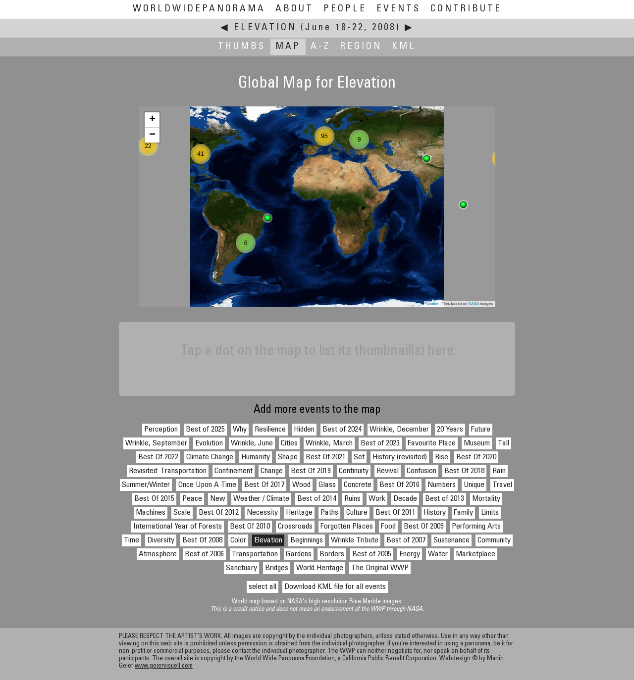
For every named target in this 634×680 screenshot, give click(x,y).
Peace (192, 499)
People (345, 9)
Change (272, 471)
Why (240, 430)
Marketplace (475, 554)
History (434, 513)
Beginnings (306, 540)
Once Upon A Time (207, 485)
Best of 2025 (205, 430)
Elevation (265, 28)
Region (361, 46)
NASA (474, 303)
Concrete (357, 485)
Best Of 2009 (424, 527)
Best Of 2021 (326, 457)
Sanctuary (241, 568)
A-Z (320, 46)
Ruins (352, 499)
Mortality (486, 499)
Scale (182, 513)
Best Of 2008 (202, 540)
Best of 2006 (204, 554)
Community (494, 540)
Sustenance (451, 540)
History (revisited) (399, 457)
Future (480, 430)
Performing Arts (476, 527)
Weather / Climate (261, 499)
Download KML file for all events (335, 587)
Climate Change (209, 457)
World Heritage (319, 568)
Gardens (299, 554)
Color (238, 540)
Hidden (304, 430)
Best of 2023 (380, 443)
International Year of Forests (177, 527)
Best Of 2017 (264, 485)
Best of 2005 (371, 554)
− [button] (152, 135)
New (217, 499)
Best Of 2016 (399, 485)
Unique (474, 485)
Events (398, 9)
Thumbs (241, 46)
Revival (387, 471)
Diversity (160, 540)
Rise (441, 457)
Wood (301, 485)
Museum (477, 443)
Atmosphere (158, 554)
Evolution (209, 443)
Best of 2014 (316, 499)
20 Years (450, 430)
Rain (499, 471)
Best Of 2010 (250, 527)
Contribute (466, 9)
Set (359, 457)
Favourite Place (432, 443)
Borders (331, 554)
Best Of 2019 (311, 471)
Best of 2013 (444, 499)
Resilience (270, 430)
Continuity (354, 471)
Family (463, 513)
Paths (329, 513)
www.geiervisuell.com (164, 666)
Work (377, 499)
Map (288, 46)
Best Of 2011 (395, 513)
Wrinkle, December (399, 430)
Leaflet (432, 303)
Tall (503, 443)
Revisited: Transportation (168, 471)
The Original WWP (380, 568)
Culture (357, 513)
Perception (161, 430)
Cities (289, 443)
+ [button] (152, 119)
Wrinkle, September (156, 443)
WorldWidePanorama (199, 9)
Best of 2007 (405, 540)
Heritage (299, 513)
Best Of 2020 (476, 457)
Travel (502, 485)
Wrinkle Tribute (354, 540)
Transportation (255, 554)
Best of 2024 (342, 430)
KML (404, 46)
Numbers (441, 485)
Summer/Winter (146, 485)
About (294, 9)
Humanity (255, 457)
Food (388, 527)
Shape (288, 457)
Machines (150, 513)
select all (262, 587)
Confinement (233, 471)
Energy (409, 554)
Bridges (276, 568)
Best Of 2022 (158, 457)
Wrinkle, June (252, 443)
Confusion (421, 471)
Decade (405, 499)
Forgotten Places (346, 527)
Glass (327, 485)
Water (438, 554)
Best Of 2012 (219, 513)
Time (131, 540)
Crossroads (295, 527)
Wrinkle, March (329, 443)
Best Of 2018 (464, 471)
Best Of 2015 (154, 499)
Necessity (262, 513)
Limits (490, 513)
